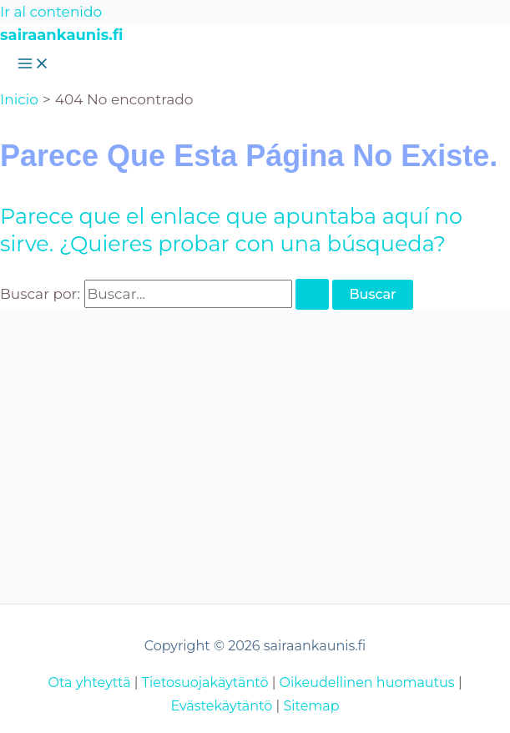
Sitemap (311, 706)
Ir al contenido (51, 11)
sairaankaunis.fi (61, 35)
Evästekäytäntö (221, 706)
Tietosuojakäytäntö (205, 682)
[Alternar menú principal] (33, 65)
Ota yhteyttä (89, 682)
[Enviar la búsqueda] (312, 294)
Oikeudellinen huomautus (367, 682)
